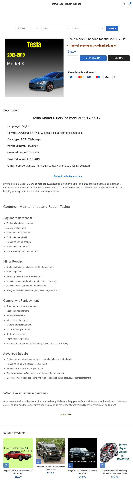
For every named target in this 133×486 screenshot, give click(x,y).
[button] (6, 451)
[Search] (123, 4)
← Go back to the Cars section (66, 162)
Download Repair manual (66, 4)
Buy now (119, 44)
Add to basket (93, 44)
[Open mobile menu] (3, 4)
